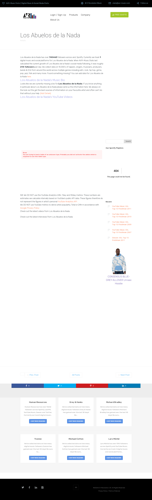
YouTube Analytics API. (67, 201)
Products (73, 15)
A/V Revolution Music (93, 3)
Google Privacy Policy (29, 208)
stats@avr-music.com (121, 3)
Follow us (144, 3)
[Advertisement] (61, 177)
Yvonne (38, 439)
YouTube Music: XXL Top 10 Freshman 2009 (121, 223)
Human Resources (38, 402)
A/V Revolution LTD (104, 488)
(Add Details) (45, 93)
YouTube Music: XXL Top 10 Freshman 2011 (121, 207)
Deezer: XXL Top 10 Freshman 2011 (120, 238)
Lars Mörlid (114, 439)
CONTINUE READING (38, 421)
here (29, 76)
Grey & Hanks (76, 402)
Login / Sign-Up (58, 15)
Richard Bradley (114, 402)
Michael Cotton (76, 439)
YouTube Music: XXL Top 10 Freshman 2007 (121, 231)
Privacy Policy (102, 491)
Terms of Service (114, 491)
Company (85, 15)
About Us (54, 20)
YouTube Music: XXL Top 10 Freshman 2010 (121, 215)
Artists (23, 40)
